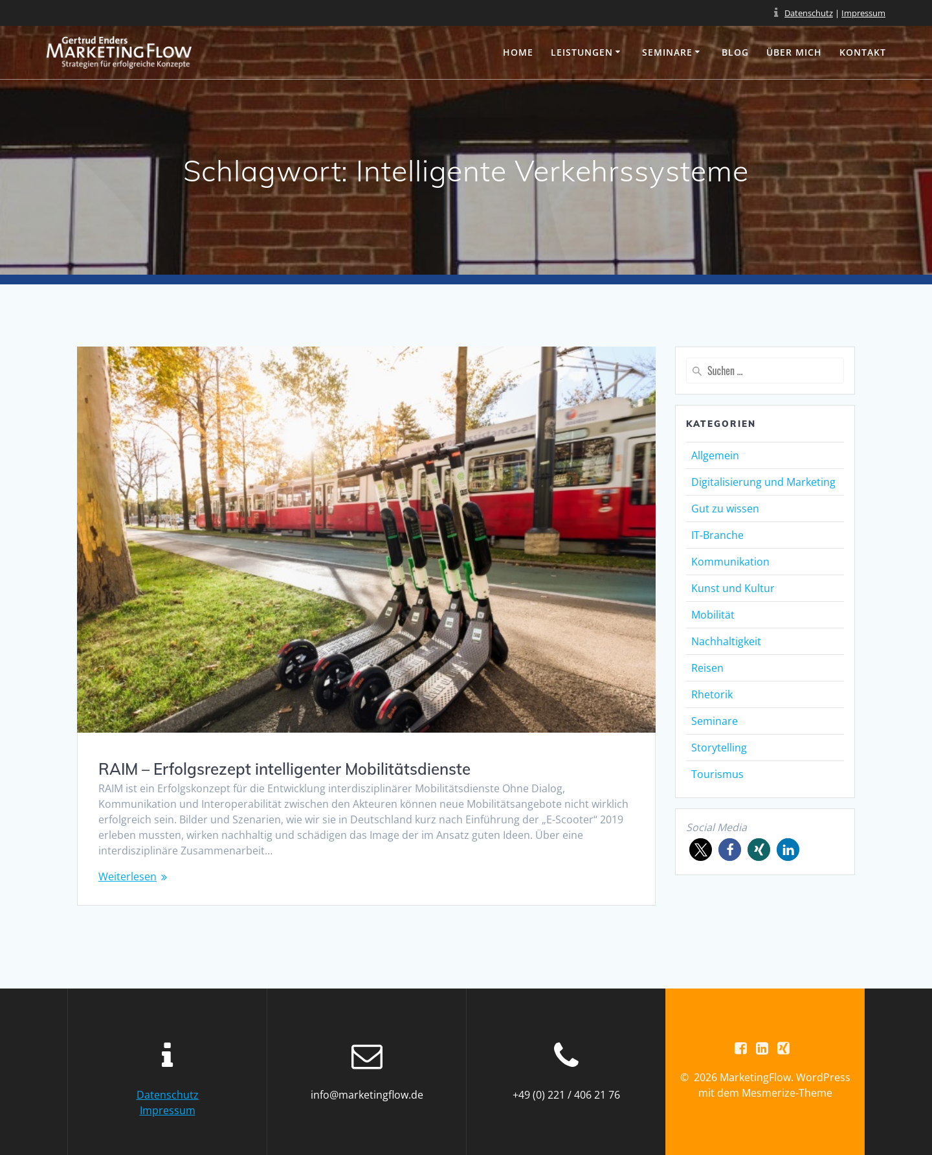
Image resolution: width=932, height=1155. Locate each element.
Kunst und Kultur (733, 588)
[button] (700, 849)
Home (518, 52)
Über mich (794, 52)
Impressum (863, 13)
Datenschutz (808, 13)
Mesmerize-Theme (787, 1093)
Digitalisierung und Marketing (763, 482)
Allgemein (715, 455)
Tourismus (717, 774)
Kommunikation (730, 562)
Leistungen (582, 52)
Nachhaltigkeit (726, 641)
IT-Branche (717, 535)
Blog (735, 52)
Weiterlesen (127, 876)
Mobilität (713, 615)
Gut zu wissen (725, 508)
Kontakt (862, 52)
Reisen (707, 668)
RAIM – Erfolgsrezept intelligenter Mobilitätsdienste (284, 769)
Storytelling (719, 747)
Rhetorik (712, 694)
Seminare (667, 52)
